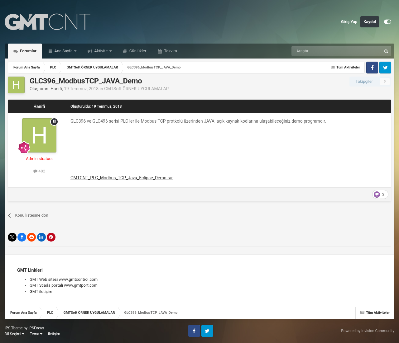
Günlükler (137, 51)
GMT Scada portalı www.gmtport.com (64, 285)
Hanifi (56, 88)
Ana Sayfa (63, 51)
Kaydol (369, 21)
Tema (36, 334)
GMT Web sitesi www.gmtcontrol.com (64, 279)
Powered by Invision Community (367, 331)
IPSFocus (36, 328)
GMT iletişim (41, 291)
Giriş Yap (349, 21)
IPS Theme (14, 328)
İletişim (54, 334)
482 (39, 171)
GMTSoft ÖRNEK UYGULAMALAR (136, 88)
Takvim (170, 51)
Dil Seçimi (14, 334)
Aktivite (101, 51)
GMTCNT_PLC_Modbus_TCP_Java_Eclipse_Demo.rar (121, 177)
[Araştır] (321, 51)
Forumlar (27, 51)
